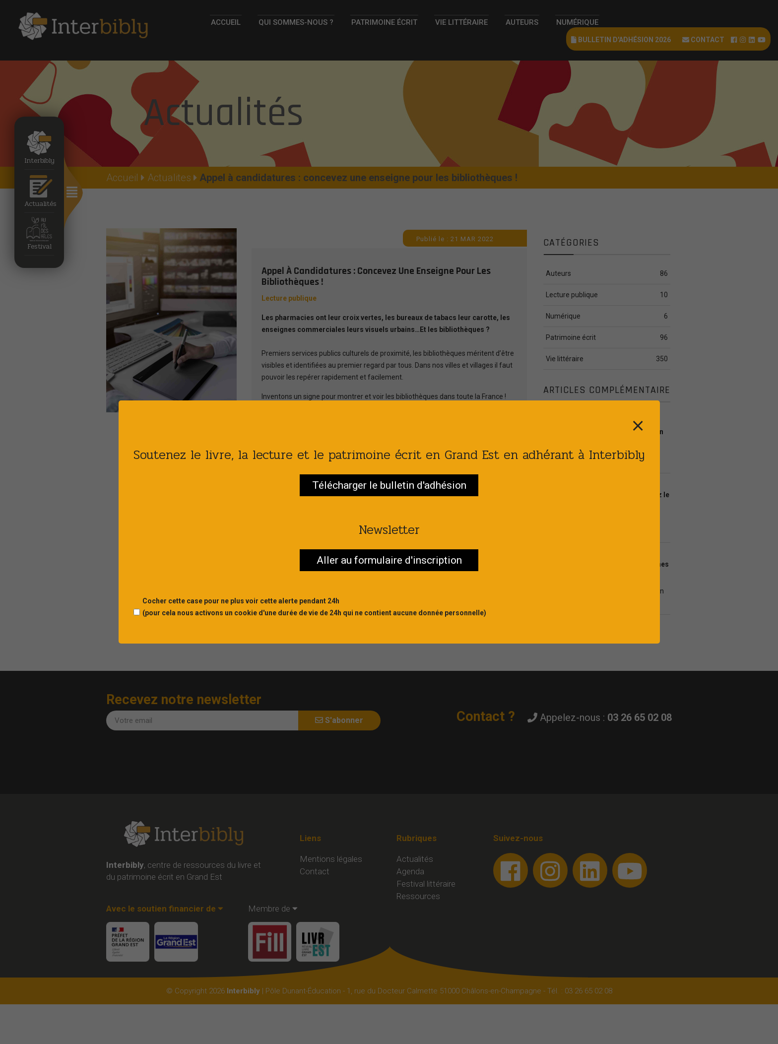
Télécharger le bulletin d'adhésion (389, 485)
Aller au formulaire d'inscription (389, 560)
